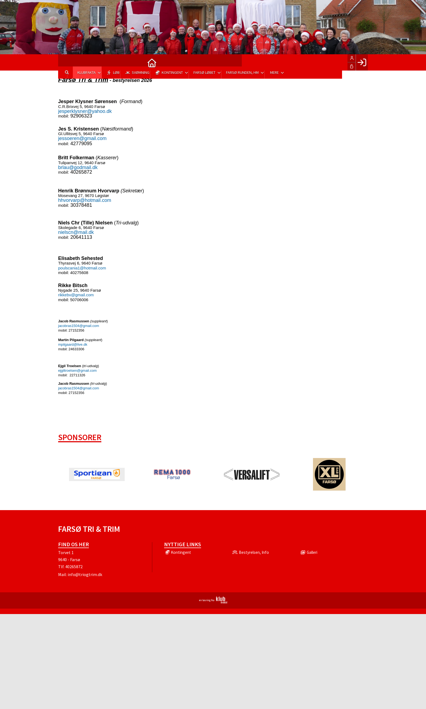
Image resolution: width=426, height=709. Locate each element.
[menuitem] (66, 62)
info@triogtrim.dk (85, 574)
